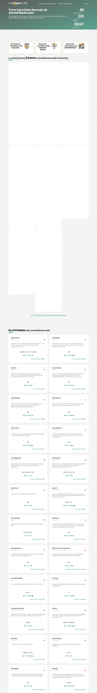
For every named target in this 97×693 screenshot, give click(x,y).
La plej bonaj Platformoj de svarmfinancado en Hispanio (48, 675)
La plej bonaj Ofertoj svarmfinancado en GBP (19, 674)
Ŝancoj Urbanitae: (38, 585)
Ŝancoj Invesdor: (38, 615)
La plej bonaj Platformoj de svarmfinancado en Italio (47, 683)
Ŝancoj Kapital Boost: (37, 465)
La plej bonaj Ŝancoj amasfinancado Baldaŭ (19, 659)
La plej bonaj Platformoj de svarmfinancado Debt (47, 662)
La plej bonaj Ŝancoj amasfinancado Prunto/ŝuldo (20, 666)
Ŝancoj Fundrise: (79, 434)
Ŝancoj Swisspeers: (78, 314)
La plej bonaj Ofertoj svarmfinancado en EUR (19, 672)
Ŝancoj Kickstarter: (37, 254)
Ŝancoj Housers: (38, 555)
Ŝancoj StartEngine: (37, 314)
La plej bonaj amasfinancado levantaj (38, 58)
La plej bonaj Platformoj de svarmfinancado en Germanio (48, 680)
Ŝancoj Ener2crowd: (78, 555)
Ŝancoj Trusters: (79, 495)
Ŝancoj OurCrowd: (38, 344)
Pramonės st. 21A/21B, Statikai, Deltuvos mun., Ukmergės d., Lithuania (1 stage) (47, 128)
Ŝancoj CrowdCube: (78, 284)
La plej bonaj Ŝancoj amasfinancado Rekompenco (21, 668)
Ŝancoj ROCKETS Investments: (75, 465)
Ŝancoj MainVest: (38, 404)
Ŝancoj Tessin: (80, 525)
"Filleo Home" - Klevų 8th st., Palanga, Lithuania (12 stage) (20, 127)
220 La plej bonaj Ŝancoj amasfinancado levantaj (48, 211)
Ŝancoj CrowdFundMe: (37, 495)
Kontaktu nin (12, 680)
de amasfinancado (29, 226)
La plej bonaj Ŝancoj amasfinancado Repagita (20, 662)
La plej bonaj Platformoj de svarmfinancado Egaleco (47, 657)
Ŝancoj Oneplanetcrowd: (36, 525)
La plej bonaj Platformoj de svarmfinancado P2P (47, 664)
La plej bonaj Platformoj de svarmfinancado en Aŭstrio (48, 670)
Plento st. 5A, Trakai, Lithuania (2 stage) (48, 79)
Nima (11, 175)
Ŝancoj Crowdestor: (37, 434)
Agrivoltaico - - (68, 126)
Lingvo (86, 3)
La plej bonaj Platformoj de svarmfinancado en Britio (47, 681)
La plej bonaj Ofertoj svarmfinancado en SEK (19, 676)
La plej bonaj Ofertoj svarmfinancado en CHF (19, 671)
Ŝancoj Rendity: (80, 585)
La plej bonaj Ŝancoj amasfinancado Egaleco (19, 665)
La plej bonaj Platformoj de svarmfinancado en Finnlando (48, 676)
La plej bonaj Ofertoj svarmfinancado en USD (19, 677)
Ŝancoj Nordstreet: (79, 374)
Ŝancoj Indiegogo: (79, 254)
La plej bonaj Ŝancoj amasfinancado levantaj (19, 657)
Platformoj (77, 13)
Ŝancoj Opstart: (80, 615)
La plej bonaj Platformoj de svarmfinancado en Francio (48, 678)
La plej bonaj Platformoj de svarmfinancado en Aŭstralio (48, 671)
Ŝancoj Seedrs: (38, 284)
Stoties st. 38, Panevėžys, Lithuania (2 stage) (19, 79)
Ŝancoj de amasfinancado (65, 3)
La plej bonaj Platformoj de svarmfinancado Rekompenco (49, 667)
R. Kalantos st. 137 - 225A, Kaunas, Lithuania (72, 79)
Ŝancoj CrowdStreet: (78, 344)
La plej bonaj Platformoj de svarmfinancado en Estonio (48, 673)
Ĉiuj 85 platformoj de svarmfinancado (48, 623)
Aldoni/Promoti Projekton (15, 682)
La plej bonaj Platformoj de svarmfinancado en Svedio (48, 686)
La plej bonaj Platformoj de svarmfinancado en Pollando (48, 685)
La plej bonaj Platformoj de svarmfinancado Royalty (47, 665)
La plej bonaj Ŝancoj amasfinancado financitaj (20, 660)
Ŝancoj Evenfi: (80, 404)
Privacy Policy (12, 684)
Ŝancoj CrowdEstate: (37, 374)
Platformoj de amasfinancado (47, 3)
